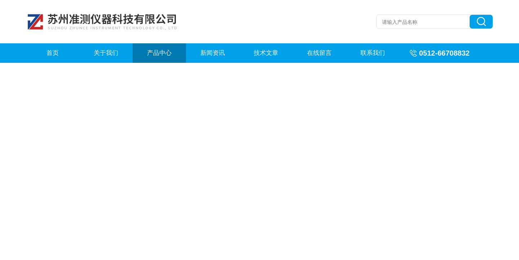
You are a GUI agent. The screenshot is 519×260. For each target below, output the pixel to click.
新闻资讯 (212, 52)
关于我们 (106, 52)
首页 (52, 52)
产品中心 (159, 52)
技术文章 (266, 52)
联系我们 (372, 52)
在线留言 (319, 52)
